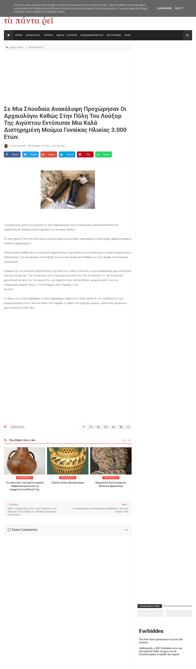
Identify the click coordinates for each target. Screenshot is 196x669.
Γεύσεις (136, 647)
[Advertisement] (68, 78)
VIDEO (127, 35)
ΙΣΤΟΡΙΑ (48, 35)
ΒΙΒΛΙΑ (60, 35)
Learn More (164, 8)
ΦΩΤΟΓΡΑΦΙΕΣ (114, 35)
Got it (179, 8)
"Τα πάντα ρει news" (38, 663)
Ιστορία (60, 647)
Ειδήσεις (174, 647)
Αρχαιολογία (22, 647)
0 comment (58, 146)
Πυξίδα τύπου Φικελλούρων (68, 482)
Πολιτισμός (98, 647)
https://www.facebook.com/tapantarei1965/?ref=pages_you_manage (179, 56)
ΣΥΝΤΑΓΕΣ (72, 35)
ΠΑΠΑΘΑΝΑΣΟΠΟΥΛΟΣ (92, 35)
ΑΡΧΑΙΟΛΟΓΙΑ (33, 35)
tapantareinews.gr (182, 663)
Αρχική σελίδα (16, 47)
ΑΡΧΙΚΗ (19, 35)
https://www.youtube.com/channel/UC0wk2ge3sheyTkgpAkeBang (152, 56)
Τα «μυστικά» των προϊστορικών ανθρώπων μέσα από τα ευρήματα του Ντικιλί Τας (25, 486)
